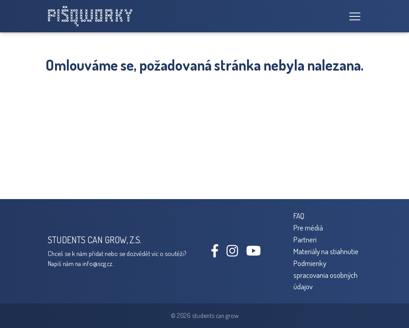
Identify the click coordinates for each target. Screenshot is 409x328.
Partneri (305, 239)
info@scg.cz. (97, 263)
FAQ (298, 215)
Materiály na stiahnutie (326, 251)
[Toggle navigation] (352, 16)
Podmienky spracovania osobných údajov (325, 275)
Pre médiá (308, 227)
